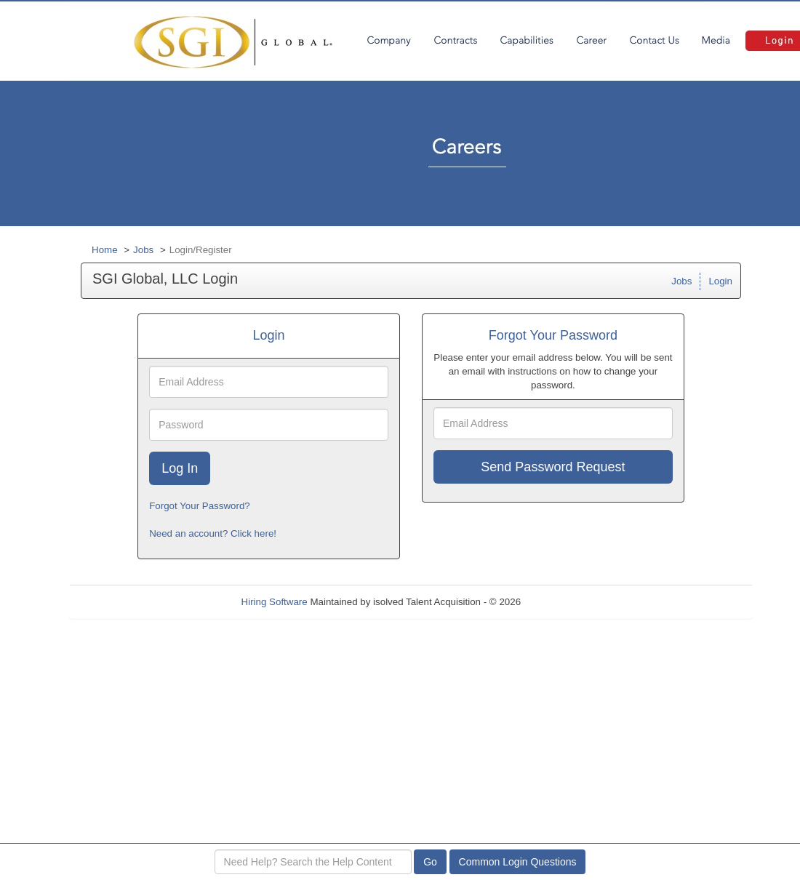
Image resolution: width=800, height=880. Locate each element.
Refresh (564, 601)
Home (105, 249)
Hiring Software (274, 601)
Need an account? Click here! (212, 533)
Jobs (143, 249)
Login (720, 281)
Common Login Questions (518, 862)
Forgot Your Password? (199, 505)
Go (430, 862)
